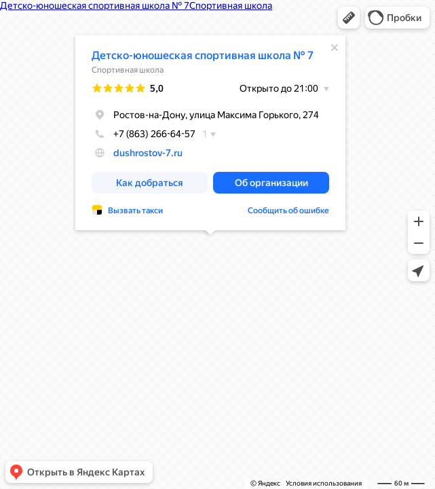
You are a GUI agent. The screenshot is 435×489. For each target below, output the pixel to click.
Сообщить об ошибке (288, 210)
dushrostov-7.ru (148, 152)
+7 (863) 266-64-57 (143, 133)
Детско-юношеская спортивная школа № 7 (203, 55)
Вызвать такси (135, 210)
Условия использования (324, 483)
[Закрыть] (334, 47)
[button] (349, 18)
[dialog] (210, 132)
